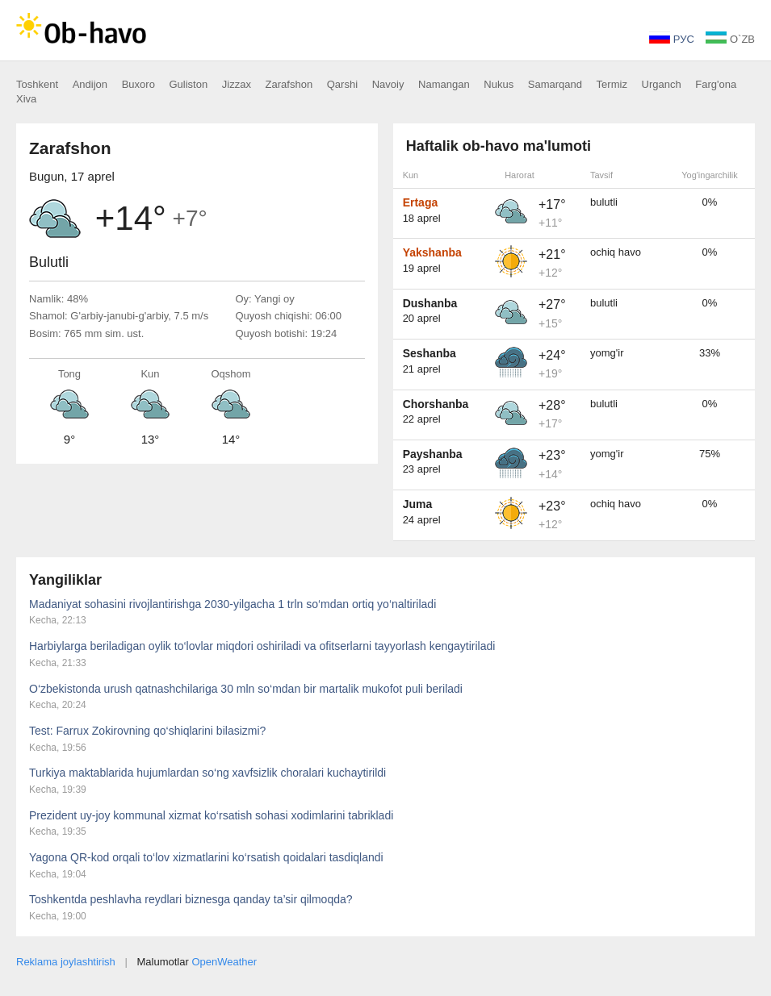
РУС (671, 39)
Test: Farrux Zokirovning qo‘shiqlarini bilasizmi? (147, 730)
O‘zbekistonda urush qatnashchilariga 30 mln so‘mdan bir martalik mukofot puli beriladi (246, 688)
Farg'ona (715, 84)
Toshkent (37, 84)
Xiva (26, 99)
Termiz (612, 84)
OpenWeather (224, 962)
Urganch (661, 84)
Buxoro (138, 84)
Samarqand (555, 84)
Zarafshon (289, 84)
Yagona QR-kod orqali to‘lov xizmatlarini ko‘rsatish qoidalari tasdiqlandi (206, 857)
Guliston (189, 84)
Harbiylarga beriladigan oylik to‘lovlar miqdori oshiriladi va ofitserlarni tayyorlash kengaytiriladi (262, 646)
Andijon (90, 84)
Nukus (498, 84)
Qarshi (342, 84)
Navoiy (388, 84)
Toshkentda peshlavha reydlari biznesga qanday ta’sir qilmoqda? (191, 899)
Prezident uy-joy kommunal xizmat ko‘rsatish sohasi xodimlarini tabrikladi (211, 815)
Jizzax (236, 84)
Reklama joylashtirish (65, 962)
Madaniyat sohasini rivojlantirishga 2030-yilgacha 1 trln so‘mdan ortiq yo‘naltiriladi (232, 604)
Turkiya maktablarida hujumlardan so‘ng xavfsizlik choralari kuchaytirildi (207, 772)
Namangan (444, 84)
